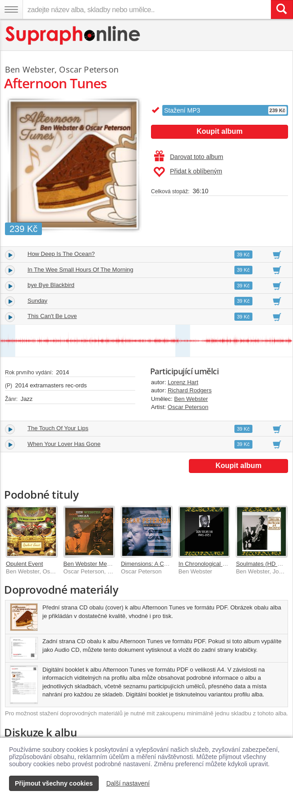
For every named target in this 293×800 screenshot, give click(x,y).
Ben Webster (191, 398)
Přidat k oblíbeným (187, 172)
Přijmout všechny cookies (54, 783)
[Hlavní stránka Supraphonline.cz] (73, 35)
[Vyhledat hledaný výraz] (281, 9)
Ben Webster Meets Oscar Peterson (110, 563)
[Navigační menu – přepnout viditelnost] (11, 9)
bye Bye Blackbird (50, 285)
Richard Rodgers (190, 390)
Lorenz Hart (183, 382)
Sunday (37, 300)
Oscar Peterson (188, 407)
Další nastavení (128, 783)
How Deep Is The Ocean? (61, 253)
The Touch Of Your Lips (57, 428)
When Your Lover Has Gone (64, 444)
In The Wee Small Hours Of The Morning (80, 269)
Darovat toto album (188, 156)
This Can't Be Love (52, 316)
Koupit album (220, 131)
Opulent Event (24, 563)
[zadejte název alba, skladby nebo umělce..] (147, 9)
